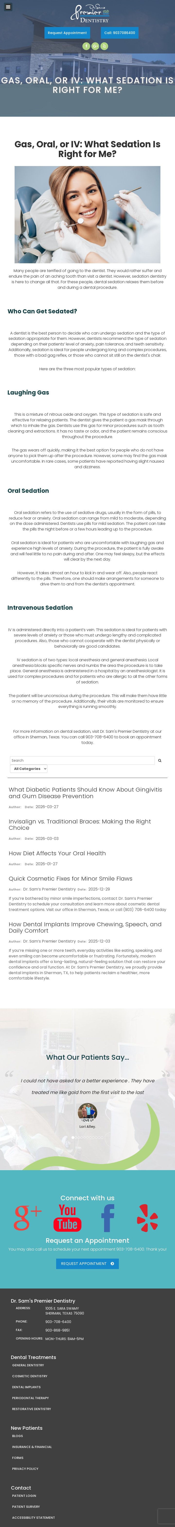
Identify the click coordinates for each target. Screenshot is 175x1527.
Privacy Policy (25, 1468)
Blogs (17, 1436)
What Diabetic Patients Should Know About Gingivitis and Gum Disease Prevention (85, 793)
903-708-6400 (130, 1249)
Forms (17, 1458)
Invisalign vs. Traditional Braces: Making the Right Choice (80, 824)
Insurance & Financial (32, 1447)
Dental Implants (26, 1387)
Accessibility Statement (33, 1517)
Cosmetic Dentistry (29, 1376)
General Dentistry (28, 1365)
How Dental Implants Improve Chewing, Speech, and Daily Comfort (85, 927)
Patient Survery (26, 1506)
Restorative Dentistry (31, 1409)
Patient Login (24, 1495)
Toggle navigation (8, 7)
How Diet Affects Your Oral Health (57, 853)
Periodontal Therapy (30, 1398)
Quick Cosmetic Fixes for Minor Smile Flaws (70, 878)
